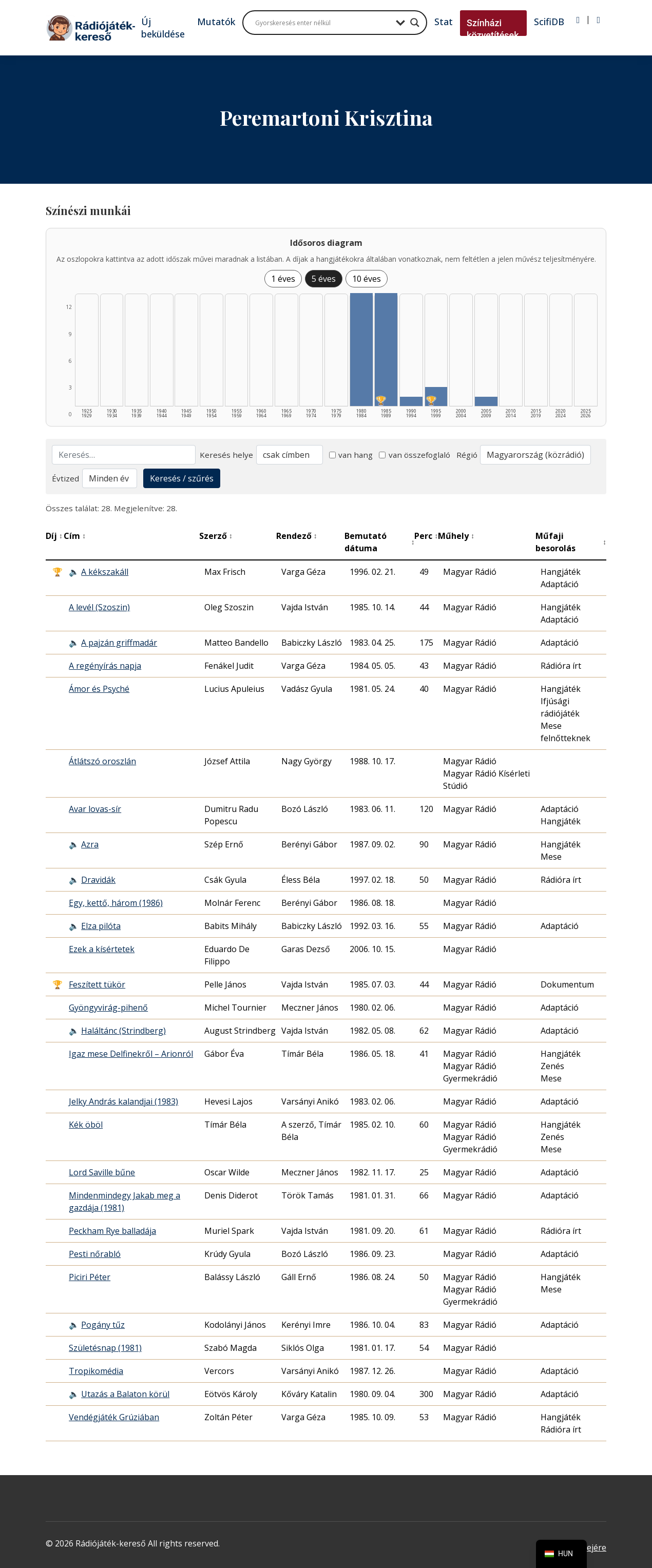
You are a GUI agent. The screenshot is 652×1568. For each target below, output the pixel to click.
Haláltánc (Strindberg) (123, 1030)
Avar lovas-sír (95, 809)
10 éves (366, 278)
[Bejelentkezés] (578, 20)
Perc (426, 535)
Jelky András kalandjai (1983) (123, 1101)
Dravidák (98, 879)
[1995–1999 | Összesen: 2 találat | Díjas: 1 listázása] (436, 396)
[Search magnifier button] (415, 22)
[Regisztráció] (598, 20)
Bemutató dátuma (379, 542)
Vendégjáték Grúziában (114, 1417)
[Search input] (323, 22)
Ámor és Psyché (99, 688)
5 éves (324, 278)
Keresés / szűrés (182, 478)
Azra (90, 844)
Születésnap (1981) (105, 1347)
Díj (54, 535)
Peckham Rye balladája (112, 1230)
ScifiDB (549, 21)
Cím (75, 535)
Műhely (456, 535)
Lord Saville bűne (102, 1172)
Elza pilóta (101, 926)
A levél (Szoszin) (99, 607)
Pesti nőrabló (95, 1254)
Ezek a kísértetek (102, 949)
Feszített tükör (97, 984)
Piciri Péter (89, 1277)
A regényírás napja (105, 665)
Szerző (216, 535)
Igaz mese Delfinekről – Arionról (131, 1053)
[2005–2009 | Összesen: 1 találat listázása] (486, 401)
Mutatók (216, 21)
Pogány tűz (103, 1324)
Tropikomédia (96, 1371)
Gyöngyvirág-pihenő (108, 1007)
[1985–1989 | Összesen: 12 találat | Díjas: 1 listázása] (386, 349)
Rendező (296, 535)
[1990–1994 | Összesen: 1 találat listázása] (411, 401)
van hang (351, 455)
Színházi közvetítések (493, 29)
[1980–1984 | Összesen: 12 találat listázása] (361, 349)
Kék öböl (86, 1124)
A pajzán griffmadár (119, 642)
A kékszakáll (104, 571)
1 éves (283, 278)
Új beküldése (163, 27)
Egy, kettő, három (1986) (116, 902)
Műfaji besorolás (570, 542)
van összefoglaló (414, 455)
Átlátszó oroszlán (102, 761)
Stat (443, 21)
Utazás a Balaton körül (125, 1394)
